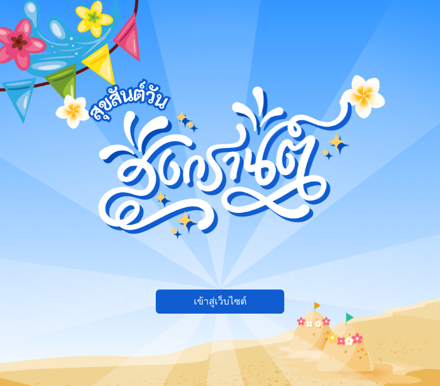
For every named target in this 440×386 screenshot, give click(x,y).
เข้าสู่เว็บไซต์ (220, 301)
